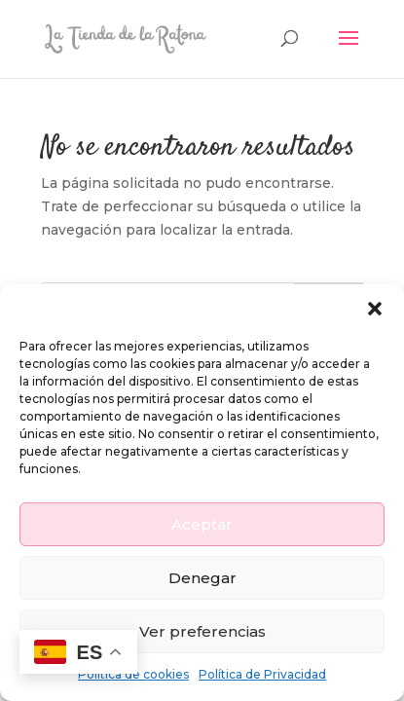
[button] (375, 308)
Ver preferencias (202, 631)
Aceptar (202, 524)
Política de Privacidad (262, 674)
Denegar (202, 578)
